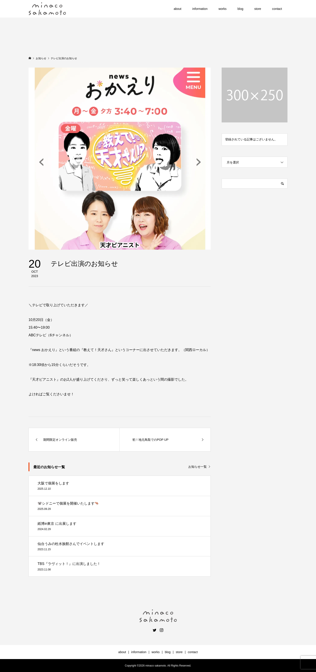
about (177, 9)
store (257, 9)
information (199, 9)
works (223, 9)
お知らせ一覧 (197, 466)
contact (277, 9)
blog (240, 9)
